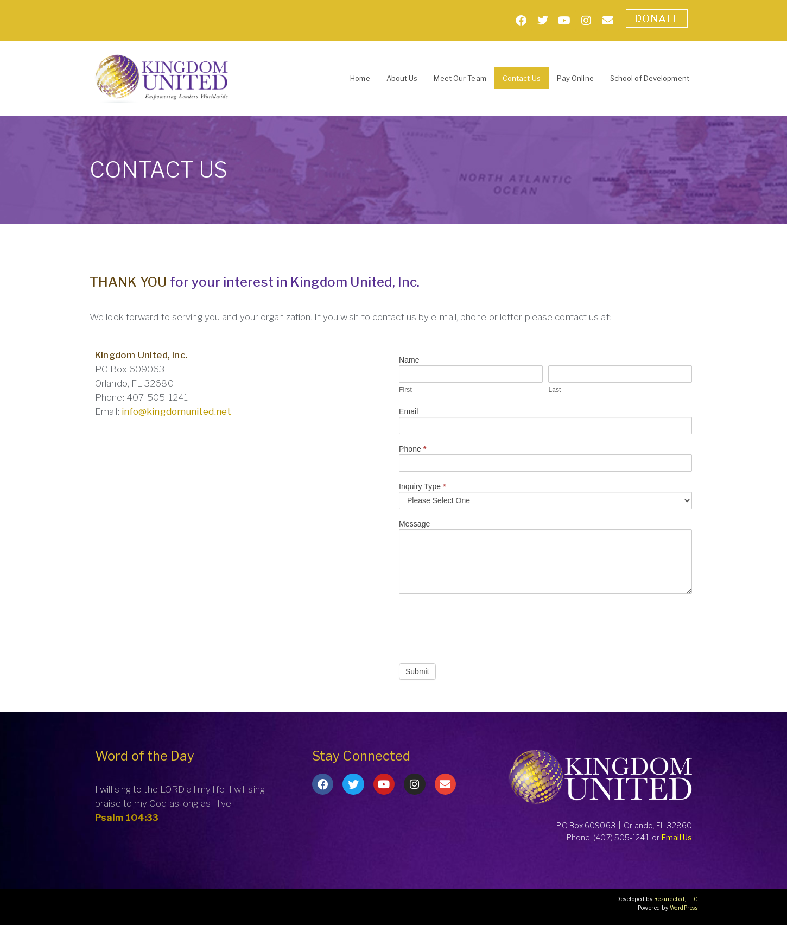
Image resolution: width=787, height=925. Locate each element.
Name (409, 360)
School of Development (649, 78)
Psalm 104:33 (126, 817)
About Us (402, 78)
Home (360, 78)
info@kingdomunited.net (176, 411)
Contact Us (522, 78)
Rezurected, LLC (676, 899)
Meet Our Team (460, 78)
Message (414, 524)
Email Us (676, 837)
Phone (413, 449)
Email (408, 412)
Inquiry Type (422, 487)
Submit (417, 671)
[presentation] (481, 626)
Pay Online (575, 78)
